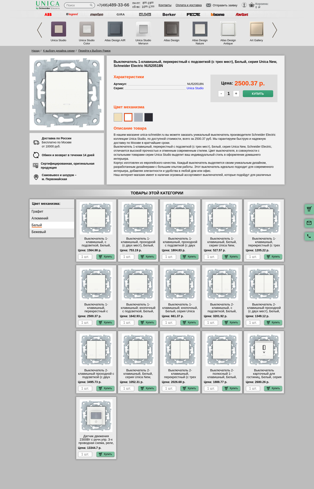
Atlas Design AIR (115, 40)
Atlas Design (171, 40)
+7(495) (113, 5)
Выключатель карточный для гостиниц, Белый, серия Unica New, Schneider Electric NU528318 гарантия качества (264, 379)
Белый (37, 225)
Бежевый (39, 232)
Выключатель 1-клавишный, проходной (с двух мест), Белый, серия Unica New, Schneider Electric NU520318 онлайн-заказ (138, 247)
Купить (258, 93)
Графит (37, 211)
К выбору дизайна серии (59, 50)
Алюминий (40, 218)
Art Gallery (256, 40)
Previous (39, 30)
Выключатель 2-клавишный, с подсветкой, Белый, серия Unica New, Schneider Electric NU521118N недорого (222, 313)
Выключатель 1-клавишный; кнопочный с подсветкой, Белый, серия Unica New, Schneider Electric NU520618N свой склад (138, 313)
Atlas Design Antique (228, 42)
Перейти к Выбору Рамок (94, 50)
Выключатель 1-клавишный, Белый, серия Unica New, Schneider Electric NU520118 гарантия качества (222, 247)
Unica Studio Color (87, 42)
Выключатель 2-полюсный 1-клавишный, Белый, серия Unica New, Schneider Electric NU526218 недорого (222, 379)
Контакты (165, 5)
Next (274, 30)
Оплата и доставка (189, 5)
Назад (36, 50)
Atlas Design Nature (200, 42)
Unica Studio (58, 40)
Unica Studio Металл (143, 42)
